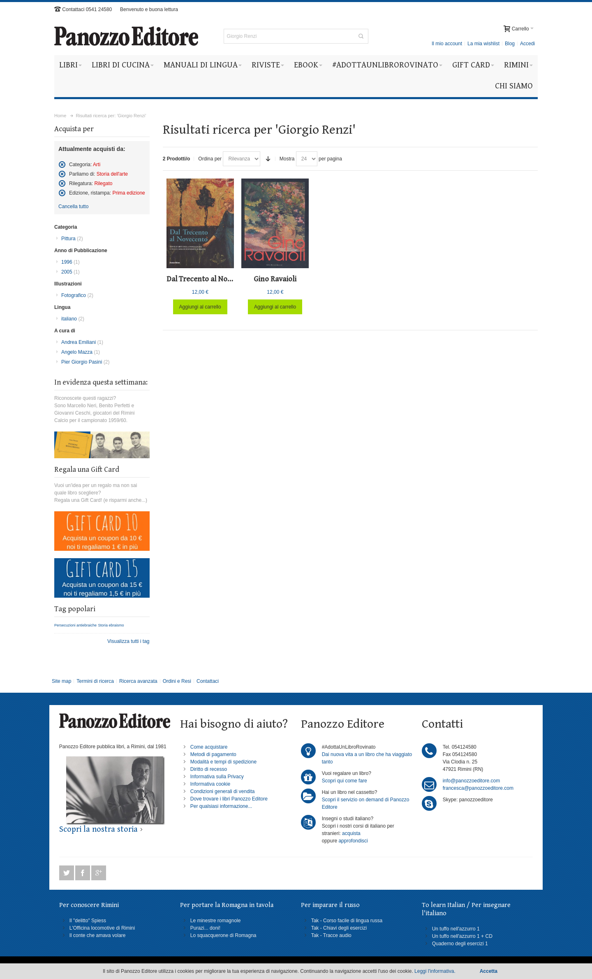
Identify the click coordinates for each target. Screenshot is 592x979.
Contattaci (208, 681)
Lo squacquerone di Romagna (223, 935)
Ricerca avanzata (138, 681)
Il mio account (447, 43)
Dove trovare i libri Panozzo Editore (229, 799)
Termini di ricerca (95, 681)
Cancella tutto (73, 206)
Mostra (287, 159)
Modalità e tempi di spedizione (223, 762)
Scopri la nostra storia (98, 829)
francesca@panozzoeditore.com (478, 788)
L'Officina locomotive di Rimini (102, 928)
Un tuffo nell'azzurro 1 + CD (462, 936)
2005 (70, 272)
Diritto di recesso (208, 769)
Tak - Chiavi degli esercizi (339, 928)
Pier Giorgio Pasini (85, 362)
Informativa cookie (210, 784)
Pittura (72, 238)
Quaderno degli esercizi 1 (460, 944)
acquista (351, 833)
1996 (70, 262)
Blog (510, 43)
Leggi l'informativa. (435, 971)
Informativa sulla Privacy (217, 776)
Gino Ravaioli (275, 279)
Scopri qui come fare (344, 781)
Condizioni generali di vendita (222, 791)
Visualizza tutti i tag (128, 641)
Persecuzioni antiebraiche (75, 625)
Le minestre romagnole (215, 920)
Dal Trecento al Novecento (210, 279)
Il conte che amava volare (97, 935)
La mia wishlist (483, 43)
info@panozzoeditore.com (471, 781)
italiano (72, 319)
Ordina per (210, 159)
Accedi (527, 43)
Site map (61, 681)
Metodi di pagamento (213, 754)
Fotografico (77, 295)
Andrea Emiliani (82, 342)
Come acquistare (209, 747)
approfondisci (353, 841)
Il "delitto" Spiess (87, 920)
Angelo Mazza (80, 352)
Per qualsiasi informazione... (221, 806)
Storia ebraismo (111, 625)
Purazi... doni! (205, 928)
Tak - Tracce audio (331, 935)
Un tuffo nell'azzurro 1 (456, 929)
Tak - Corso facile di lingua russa (346, 920)
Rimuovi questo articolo (62, 164)
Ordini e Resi (177, 681)
